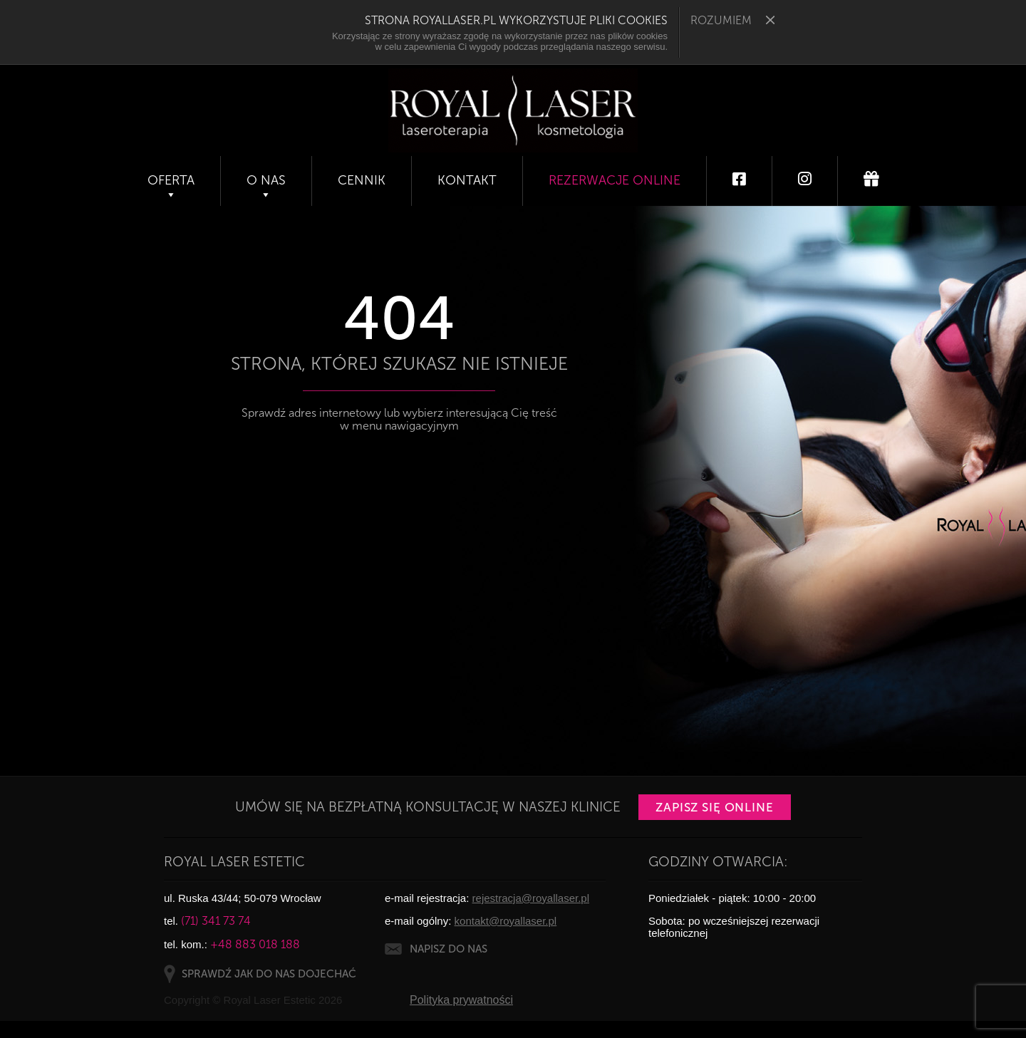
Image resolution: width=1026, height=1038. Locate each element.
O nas (266, 180)
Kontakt (467, 180)
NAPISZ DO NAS (448, 949)
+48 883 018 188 (255, 944)
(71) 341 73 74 (216, 921)
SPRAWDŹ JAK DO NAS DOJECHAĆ (269, 973)
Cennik (361, 180)
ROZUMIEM (732, 20)
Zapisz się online (715, 807)
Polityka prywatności (461, 1000)
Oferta (171, 180)
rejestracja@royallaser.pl (530, 898)
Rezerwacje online (614, 180)
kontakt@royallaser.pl (506, 921)
